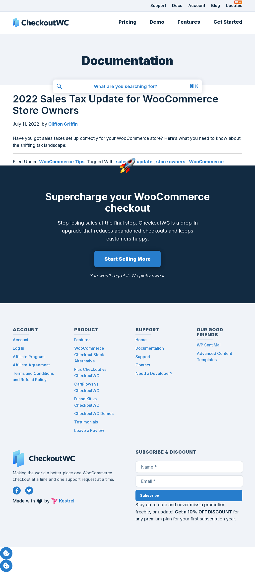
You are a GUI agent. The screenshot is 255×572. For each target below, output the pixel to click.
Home (141, 339)
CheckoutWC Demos (94, 413)
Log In (18, 348)
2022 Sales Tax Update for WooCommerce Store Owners (115, 104)
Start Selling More (127, 259)
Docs (177, 5)
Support (158, 5)
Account (196, 5)
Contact (142, 364)
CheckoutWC (41, 23)
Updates (234, 5)
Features (189, 22)
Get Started (227, 22)
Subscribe (149, 495)
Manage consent (6, 553)
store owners (170, 161)
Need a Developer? (153, 373)
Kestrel (66, 500)
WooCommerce (206, 161)
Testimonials (86, 421)
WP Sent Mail (209, 344)
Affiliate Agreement (31, 364)
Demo (157, 22)
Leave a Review (89, 430)
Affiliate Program (29, 356)
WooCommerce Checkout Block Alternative (89, 354)
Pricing (127, 22)
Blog (215, 5)
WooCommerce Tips (61, 161)
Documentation (149, 348)
